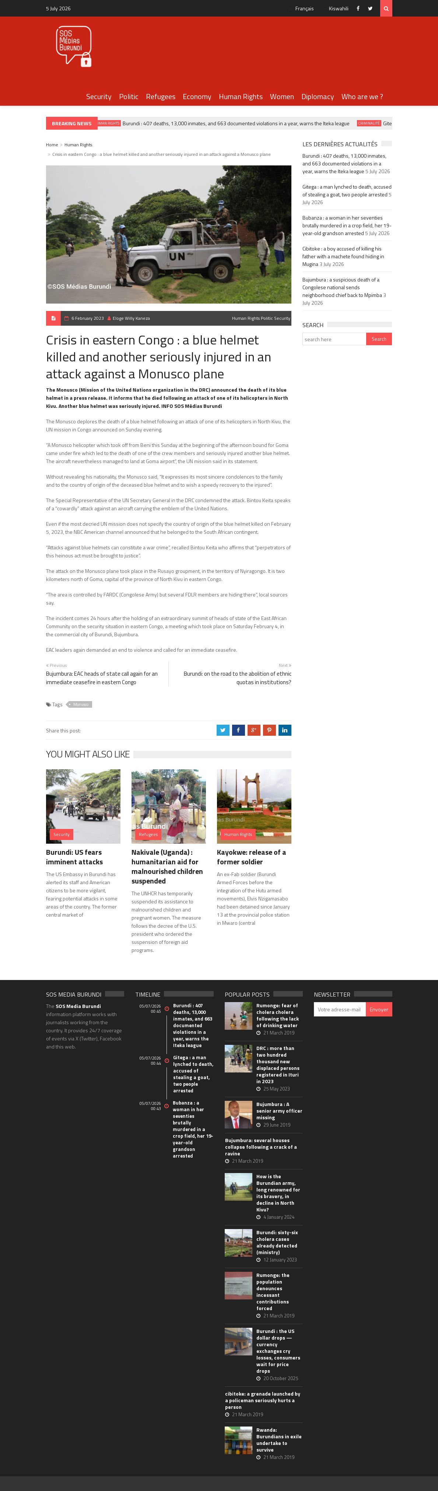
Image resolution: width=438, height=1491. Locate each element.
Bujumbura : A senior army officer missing (279, 1111)
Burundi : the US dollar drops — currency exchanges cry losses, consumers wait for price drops (278, 1351)
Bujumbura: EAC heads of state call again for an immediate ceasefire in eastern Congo (102, 677)
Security (99, 96)
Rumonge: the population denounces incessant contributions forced (273, 1292)
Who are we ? (362, 96)
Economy (197, 96)
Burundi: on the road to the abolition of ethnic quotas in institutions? (237, 677)
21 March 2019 (278, 1032)
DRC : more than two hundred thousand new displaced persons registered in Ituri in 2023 (277, 1065)
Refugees (160, 96)
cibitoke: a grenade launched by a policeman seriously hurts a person (262, 1400)
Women (282, 96)
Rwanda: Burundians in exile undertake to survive (279, 1440)
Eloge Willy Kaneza (129, 318)
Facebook (360, 8)
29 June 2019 (276, 1124)
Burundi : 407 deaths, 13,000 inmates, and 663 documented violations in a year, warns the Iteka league (239, 123)
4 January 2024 (278, 1217)
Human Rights (241, 96)
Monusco (80, 704)
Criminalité (372, 123)
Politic (129, 96)
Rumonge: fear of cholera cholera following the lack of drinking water (277, 1015)
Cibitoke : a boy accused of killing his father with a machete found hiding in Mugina (343, 256)
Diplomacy (317, 96)
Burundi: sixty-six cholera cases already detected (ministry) (277, 1242)
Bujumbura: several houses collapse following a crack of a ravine (261, 1147)
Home (52, 144)
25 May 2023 (276, 1088)
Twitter (372, 8)
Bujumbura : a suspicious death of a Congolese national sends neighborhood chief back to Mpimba (342, 287)
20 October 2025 (280, 1378)
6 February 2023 (87, 318)
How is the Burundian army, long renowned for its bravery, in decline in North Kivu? (278, 1193)
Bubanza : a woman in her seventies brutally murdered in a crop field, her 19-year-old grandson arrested (347, 225)
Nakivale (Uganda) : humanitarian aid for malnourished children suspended (167, 866)
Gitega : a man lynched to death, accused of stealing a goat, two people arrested (347, 190)
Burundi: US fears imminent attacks (74, 856)
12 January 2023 (280, 1259)
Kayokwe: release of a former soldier (251, 856)
